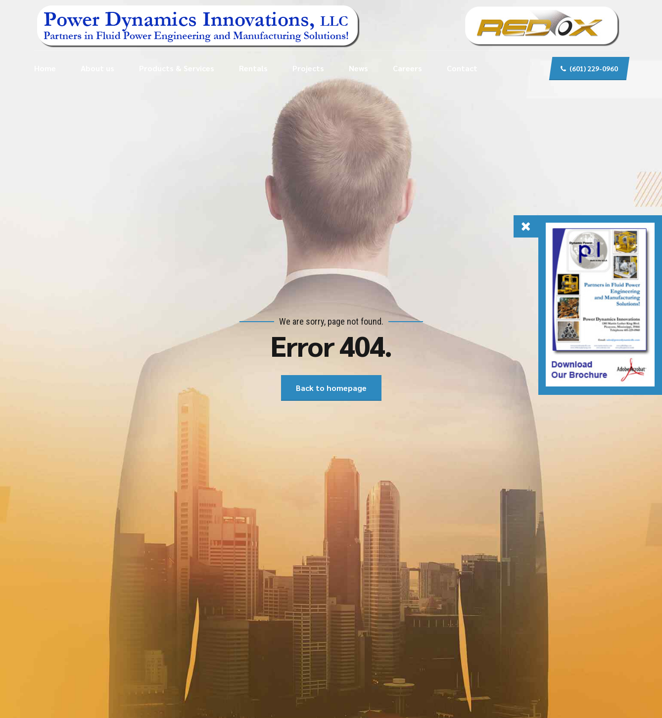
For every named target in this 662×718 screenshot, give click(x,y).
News (358, 68)
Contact (462, 68)
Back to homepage (331, 388)
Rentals (253, 68)
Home (45, 68)
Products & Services (176, 68)
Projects (308, 68)
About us (97, 68)
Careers (407, 68)
